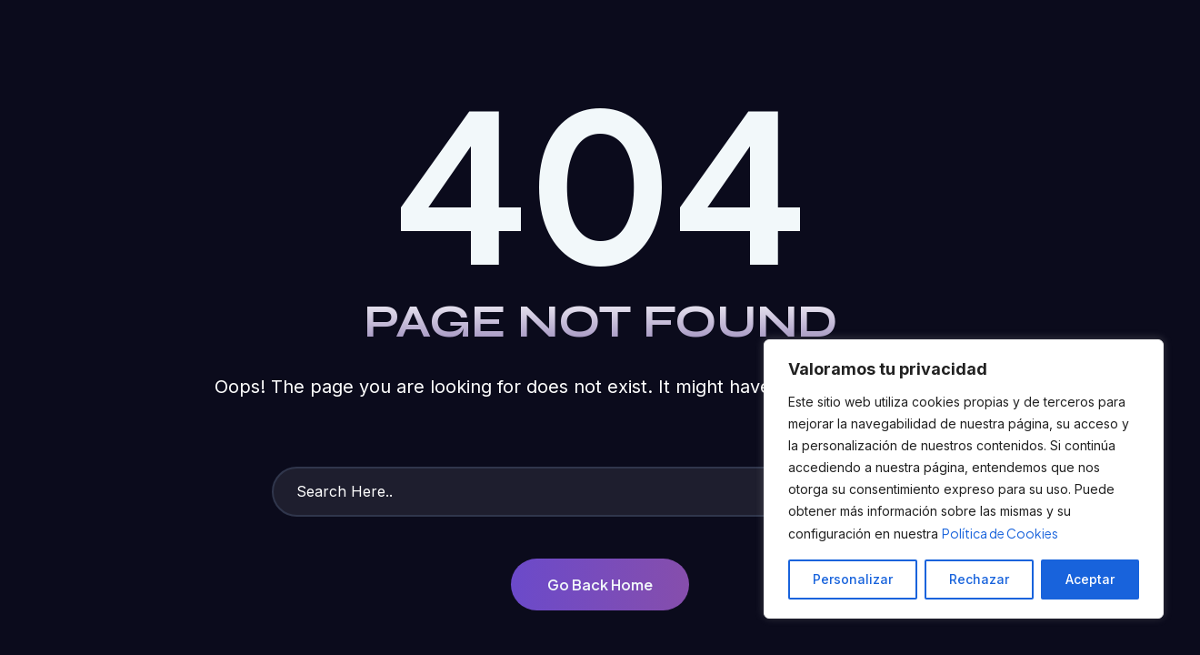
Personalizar (853, 579)
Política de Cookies (1000, 533)
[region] (964, 479)
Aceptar (1090, 579)
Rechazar (979, 579)
